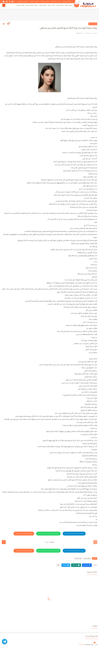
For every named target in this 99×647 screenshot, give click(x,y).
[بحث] (3, 6)
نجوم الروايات (82, 645)
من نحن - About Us (55, 2)
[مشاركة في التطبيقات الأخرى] (58, 565)
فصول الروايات (42, 6)
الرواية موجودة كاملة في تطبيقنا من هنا (23, 534)
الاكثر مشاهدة (59, 6)
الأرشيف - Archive (34, 2)
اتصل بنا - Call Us (45, 2)
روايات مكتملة (68, 6)
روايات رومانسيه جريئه (31, 6)
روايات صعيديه (20, 6)
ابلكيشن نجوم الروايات (23, 2)
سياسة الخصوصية (67, 2)
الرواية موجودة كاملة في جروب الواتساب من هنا (48, 534)
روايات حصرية (51, 6)
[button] (87, 565)
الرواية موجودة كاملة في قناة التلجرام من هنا (74, 534)
